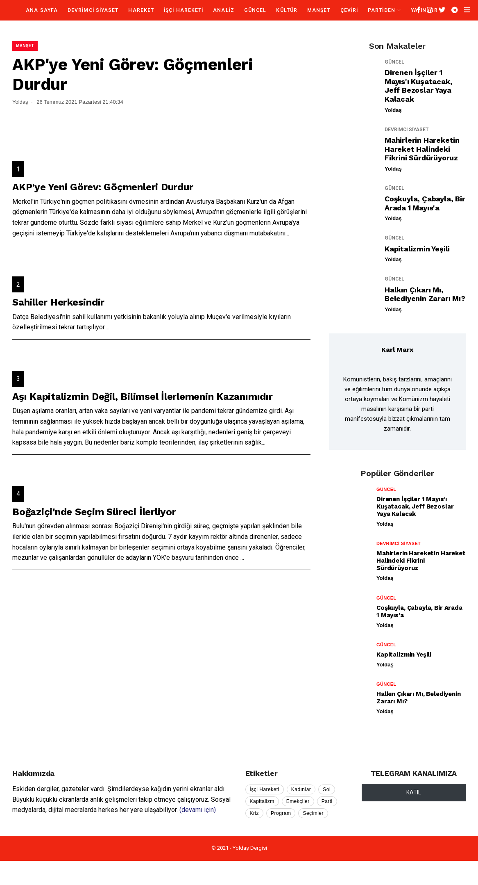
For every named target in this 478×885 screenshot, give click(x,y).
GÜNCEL (255, 10)
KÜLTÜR (286, 10)
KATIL (413, 792)
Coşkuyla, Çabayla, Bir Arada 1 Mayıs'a (425, 203)
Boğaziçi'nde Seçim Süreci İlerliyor (94, 512)
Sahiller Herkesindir (58, 302)
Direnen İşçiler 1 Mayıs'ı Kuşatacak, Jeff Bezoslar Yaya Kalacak (418, 85)
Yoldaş (393, 110)
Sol (327, 789)
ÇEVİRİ (349, 10)
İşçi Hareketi (264, 789)
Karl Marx (397, 350)
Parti (327, 801)
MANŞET (318, 10)
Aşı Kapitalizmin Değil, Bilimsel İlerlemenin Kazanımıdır (142, 396)
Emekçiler (298, 801)
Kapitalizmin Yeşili (417, 248)
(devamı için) (197, 810)
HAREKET (141, 10)
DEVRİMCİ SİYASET (93, 10)
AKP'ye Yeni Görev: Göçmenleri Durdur (102, 187)
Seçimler (313, 813)
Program (281, 813)
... (287, 233)
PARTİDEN (381, 10)
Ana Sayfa (42, 10)
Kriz (254, 813)
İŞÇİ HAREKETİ (183, 10)
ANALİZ (223, 10)
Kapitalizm (262, 801)
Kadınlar (301, 789)
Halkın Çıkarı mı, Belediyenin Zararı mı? (425, 294)
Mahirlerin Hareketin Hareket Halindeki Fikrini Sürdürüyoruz (422, 149)
